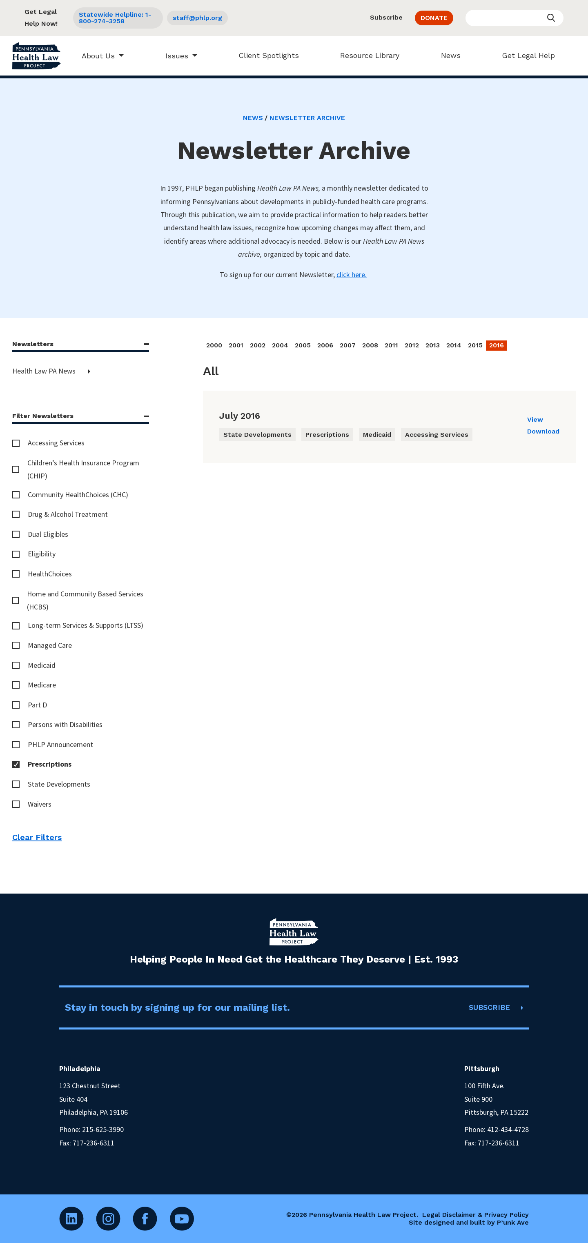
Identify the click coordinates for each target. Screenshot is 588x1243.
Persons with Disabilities (65, 724)
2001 (236, 345)
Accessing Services (56, 442)
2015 (475, 345)
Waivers (39, 804)
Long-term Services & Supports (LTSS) (85, 625)
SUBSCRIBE (489, 1007)
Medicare (42, 684)
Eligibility (42, 553)
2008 (370, 345)
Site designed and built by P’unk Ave (469, 1222)
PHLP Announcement (60, 744)
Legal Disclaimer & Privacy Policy (475, 1215)
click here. (351, 274)
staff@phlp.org (197, 18)
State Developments (59, 784)
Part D (37, 704)
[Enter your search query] (515, 18)
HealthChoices (50, 573)
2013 (432, 345)
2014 (453, 345)
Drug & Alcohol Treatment (68, 514)
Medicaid (42, 665)
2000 (214, 345)
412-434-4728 (508, 1129)
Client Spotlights (264, 55)
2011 (391, 345)
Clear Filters (37, 837)
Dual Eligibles (48, 534)
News (447, 55)
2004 (280, 345)
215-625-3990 (103, 1129)
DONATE (434, 18)
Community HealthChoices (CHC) (78, 494)
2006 (325, 345)
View (535, 419)
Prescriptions (49, 764)
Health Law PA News (44, 371)
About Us (94, 55)
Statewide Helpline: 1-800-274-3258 (115, 18)
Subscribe (386, 17)
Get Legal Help (524, 55)
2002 (257, 345)
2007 (348, 345)
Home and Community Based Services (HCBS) (85, 600)
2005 (303, 345)
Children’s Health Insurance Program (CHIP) (83, 469)
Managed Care (50, 645)
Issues (172, 55)
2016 (496, 345)
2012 (412, 345)
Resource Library (366, 55)
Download (543, 431)
